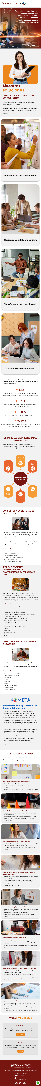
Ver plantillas (20, 1034)
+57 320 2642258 (20, 1075)
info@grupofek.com (20, 1078)
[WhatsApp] (38, 1083)
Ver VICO (20, 1051)
